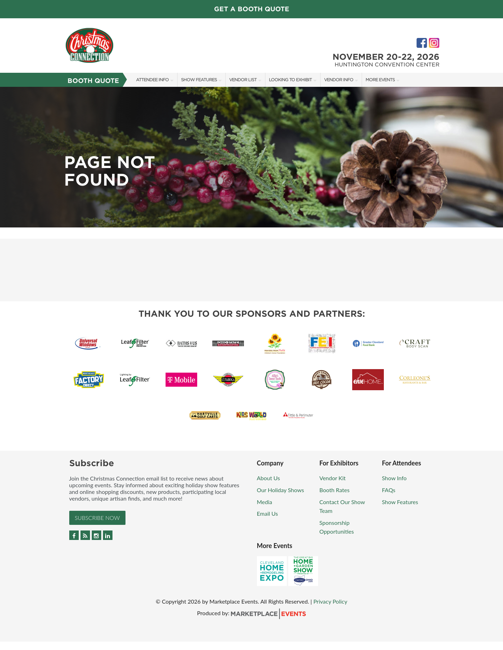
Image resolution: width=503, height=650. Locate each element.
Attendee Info (152, 79)
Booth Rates (335, 490)
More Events (380, 79)
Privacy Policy (330, 601)
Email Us (267, 513)
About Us (268, 478)
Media (264, 501)
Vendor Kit (333, 478)
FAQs (388, 490)
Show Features (199, 79)
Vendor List (243, 79)
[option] (251, 157)
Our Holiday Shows (280, 490)
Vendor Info (338, 79)
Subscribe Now (97, 517)
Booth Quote (93, 80)
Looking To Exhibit (290, 79)
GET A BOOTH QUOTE (251, 9)
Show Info (394, 478)
